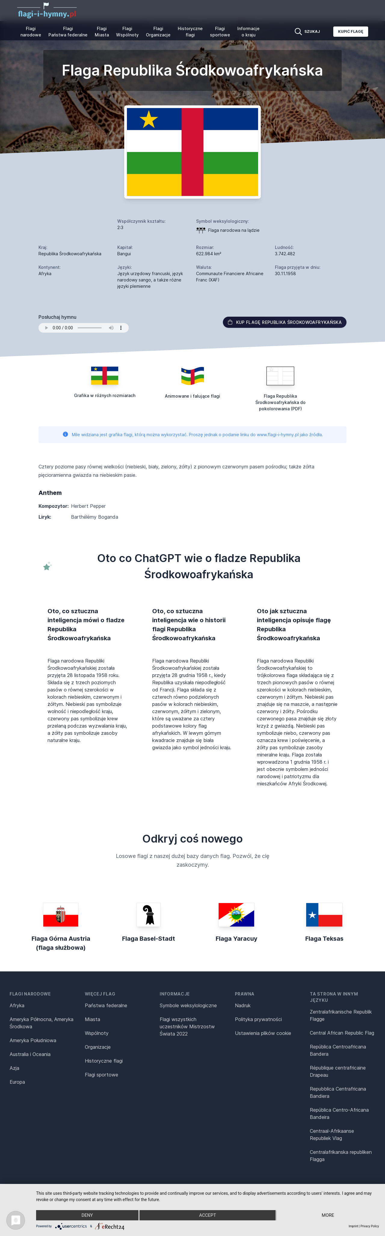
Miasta (92, 1019)
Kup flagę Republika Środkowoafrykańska (285, 322)
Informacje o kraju (248, 31)
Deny (87, 1215)
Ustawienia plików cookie (263, 1033)
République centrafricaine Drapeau (338, 1071)
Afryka (17, 1005)
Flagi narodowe (30, 31)
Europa (17, 1082)
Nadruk (243, 1005)
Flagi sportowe (220, 31)
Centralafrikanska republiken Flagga (341, 1155)
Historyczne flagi (190, 31)
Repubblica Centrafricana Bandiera (338, 1092)
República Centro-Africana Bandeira (339, 1113)
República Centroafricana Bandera (338, 1050)
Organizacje (98, 1047)
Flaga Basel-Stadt (148, 938)
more (328, 1215)
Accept (207, 1215)
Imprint (353, 1226)
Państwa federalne (106, 1005)
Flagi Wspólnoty (127, 31)
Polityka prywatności (258, 1019)
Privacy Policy (369, 1226)
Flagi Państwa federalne (68, 31)
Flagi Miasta (102, 31)
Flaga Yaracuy (236, 938)
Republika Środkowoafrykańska (69, 253)
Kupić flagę (350, 31)
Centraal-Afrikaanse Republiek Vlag (332, 1134)
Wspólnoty (97, 1033)
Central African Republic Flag (342, 1033)
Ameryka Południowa (33, 1040)
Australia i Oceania (30, 1054)
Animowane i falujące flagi (192, 396)
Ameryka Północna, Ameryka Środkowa (41, 1022)
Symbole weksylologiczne (188, 1005)
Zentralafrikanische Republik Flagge (341, 1015)
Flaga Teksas (324, 938)
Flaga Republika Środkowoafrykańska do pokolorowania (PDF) (280, 402)
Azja (14, 1068)
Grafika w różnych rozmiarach (104, 395)
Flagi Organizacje (158, 31)
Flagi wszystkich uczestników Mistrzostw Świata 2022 (187, 1026)
